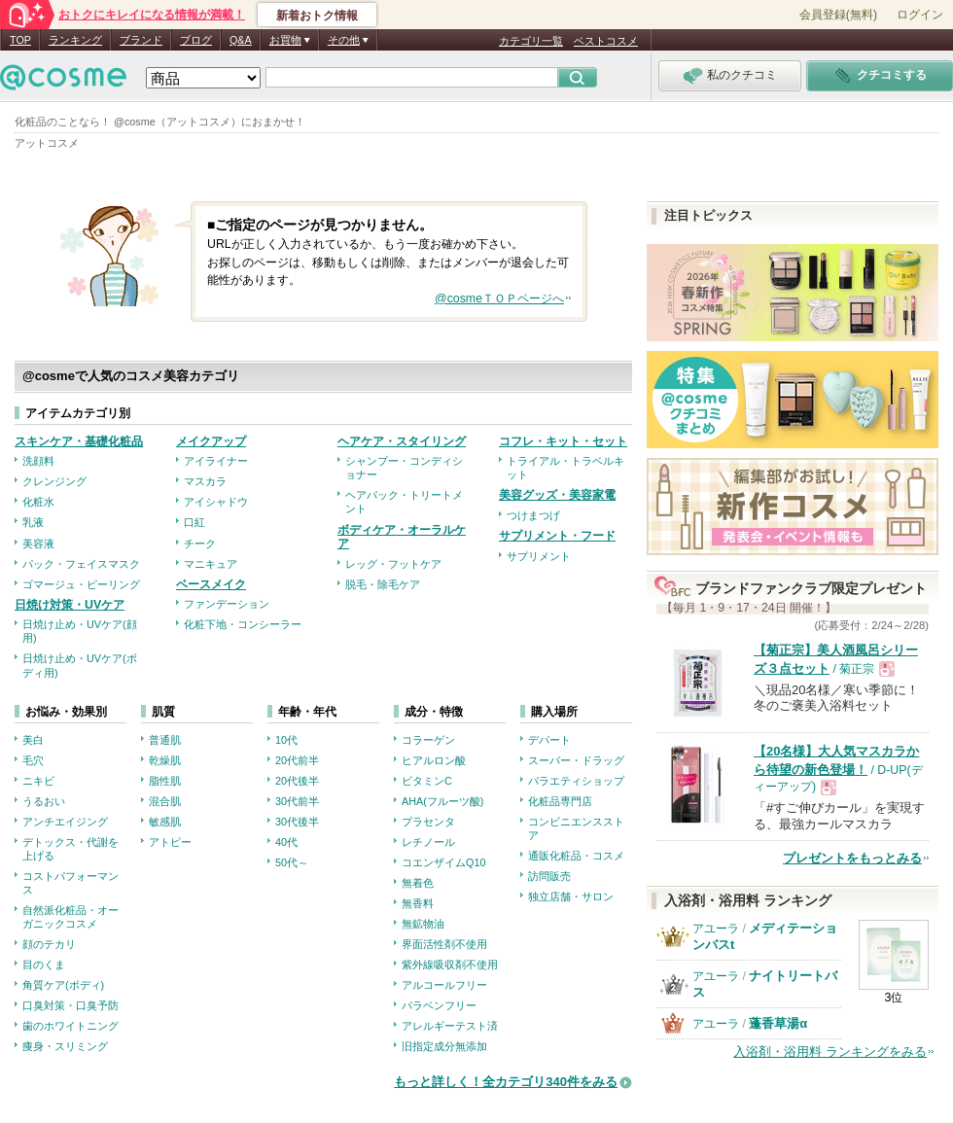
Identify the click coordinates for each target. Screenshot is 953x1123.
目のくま (43, 964)
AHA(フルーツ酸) (442, 801)
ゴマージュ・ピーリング (81, 584)
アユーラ (715, 928)
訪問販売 (549, 876)
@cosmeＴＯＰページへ (499, 298)
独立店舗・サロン (571, 896)
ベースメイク (211, 584)
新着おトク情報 (317, 15)
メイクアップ (211, 441)
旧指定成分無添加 (444, 1046)
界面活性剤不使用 (444, 944)
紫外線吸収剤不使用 (450, 964)
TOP (20, 40)
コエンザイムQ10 (443, 862)
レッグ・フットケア (393, 564)
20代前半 (297, 760)
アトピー (170, 842)
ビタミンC (427, 781)
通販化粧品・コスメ (576, 855)
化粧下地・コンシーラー (242, 624)
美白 (33, 740)
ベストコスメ (606, 41)
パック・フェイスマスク (81, 564)
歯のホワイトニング (70, 1026)
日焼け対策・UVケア (69, 605)
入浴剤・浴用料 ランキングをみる (830, 1051)
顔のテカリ (49, 944)
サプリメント (539, 556)
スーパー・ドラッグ (576, 760)
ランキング (75, 40)
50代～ (291, 862)
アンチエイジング (65, 821)
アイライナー (216, 461)
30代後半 (297, 821)
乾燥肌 (165, 760)
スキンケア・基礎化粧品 (79, 441)
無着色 (418, 883)
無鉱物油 (423, 924)
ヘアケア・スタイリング (401, 441)
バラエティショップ (576, 781)
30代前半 (297, 801)
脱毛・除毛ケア (382, 584)
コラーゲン (428, 740)
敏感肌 (165, 821)
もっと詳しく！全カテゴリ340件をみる (506, 1081)
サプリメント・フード (557, 536)
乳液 (33, 522)
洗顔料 (38, 461)
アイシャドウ (216, 502)
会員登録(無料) (838, 14)
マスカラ (205, 481)
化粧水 (38, 502)
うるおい (43, 801)
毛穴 (33, 760)
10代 (286, 740)
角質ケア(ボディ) (63, 985)
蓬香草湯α (778, 1023)
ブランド (141, 40)
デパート (549, 740)
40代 (286, 842)
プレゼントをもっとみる (852, 858)
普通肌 (165, 740)
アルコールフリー (444, 985)
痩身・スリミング (65, 1046)
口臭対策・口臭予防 (70, 1005)
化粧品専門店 (560, 801)
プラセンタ (428, 821)
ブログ (196, 40)
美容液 (38, 543)
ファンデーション (226, 604)
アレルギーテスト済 (450, 1026)
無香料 (418, 903)
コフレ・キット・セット (563, 441)
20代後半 (297, 781)
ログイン (920, 14)
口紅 (194, 522)
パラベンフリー (439, 1005)
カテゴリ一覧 (531, 41)
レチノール (428, 842)
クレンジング (54, 481)
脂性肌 (165, 781)
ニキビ (38, 781)
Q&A (240, 40)
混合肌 (165, 801)
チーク (200, 543)
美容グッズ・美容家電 (557, 495)
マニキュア (210, 564)
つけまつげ (533, 515)
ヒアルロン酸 (434, 760)
